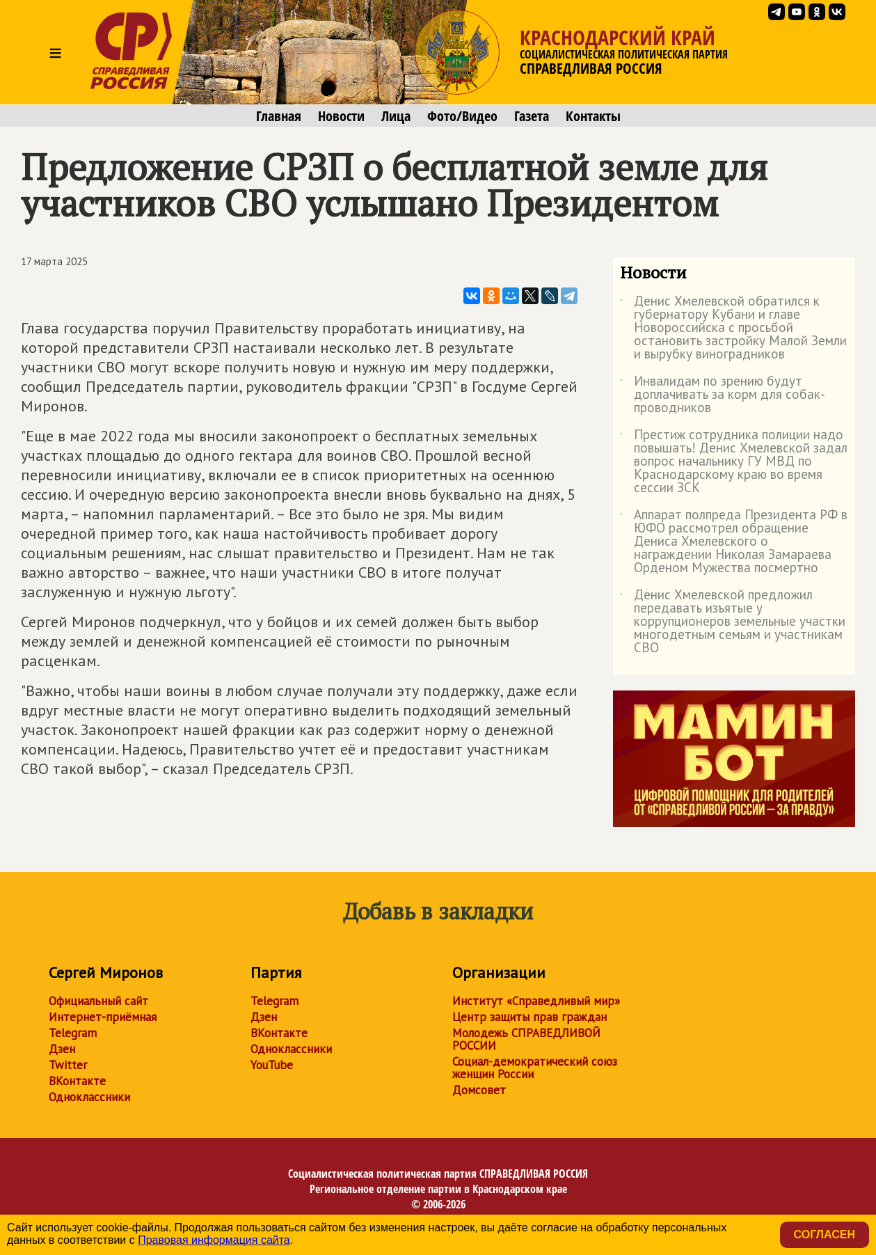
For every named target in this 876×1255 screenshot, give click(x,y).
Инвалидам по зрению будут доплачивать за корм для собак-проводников (722, 395)
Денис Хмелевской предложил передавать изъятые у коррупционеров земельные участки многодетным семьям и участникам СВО (732, 622)
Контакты (593, 116)
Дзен (62, 1049)
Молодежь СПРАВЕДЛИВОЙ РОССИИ (526, 1039)
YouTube (271, 1065)
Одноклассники (89, 1097)
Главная (278, 116)
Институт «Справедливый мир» (536, 1001)
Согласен (824, 1234)
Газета (531, 116)
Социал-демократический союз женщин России (534, 1067)
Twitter (68, 1065)
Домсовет (479, 1090)
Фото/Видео (462, 116)
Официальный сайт (98, 1001)
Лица (396, 116)
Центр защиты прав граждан (529, 1017)
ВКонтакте (77, 1081)
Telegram (73, 1033)
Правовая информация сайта (214, 1240)
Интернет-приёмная (103, 1017)
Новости (341, 116)
